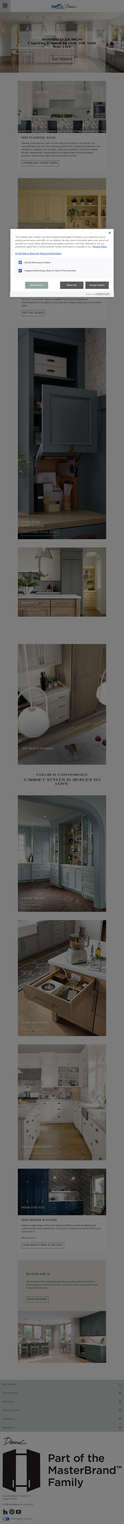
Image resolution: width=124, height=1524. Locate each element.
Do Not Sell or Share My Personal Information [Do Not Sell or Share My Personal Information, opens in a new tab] (38, 254)
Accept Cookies (97, 285)
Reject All (71, 285)
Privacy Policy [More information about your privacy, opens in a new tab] (99, 247)
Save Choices (36, 285)
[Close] (110, 233)
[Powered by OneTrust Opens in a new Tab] (99, 295)
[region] (62, 263)
